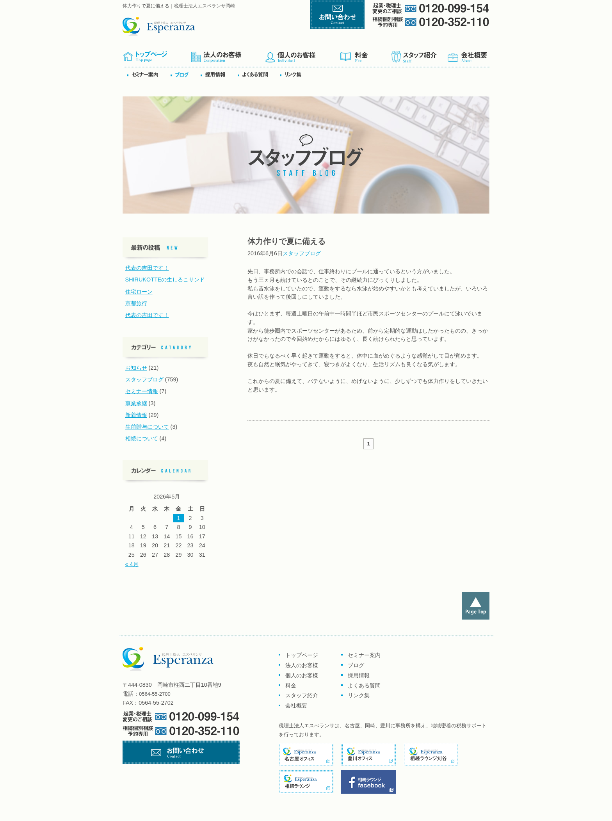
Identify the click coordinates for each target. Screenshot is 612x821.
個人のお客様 (302, 54)
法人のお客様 (301, 665)
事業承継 (136, 403)
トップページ (157, 54)
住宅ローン (139, 292)
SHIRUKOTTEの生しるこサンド (165, 279)
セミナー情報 (141, 391)
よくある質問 (258, 74)
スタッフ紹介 (419, 54)
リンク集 (293, 74)
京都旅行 (136, 303)
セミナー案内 (148, 74)
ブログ (185, 74)
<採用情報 (218, 74)
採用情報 (359, 675)
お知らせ (136, 368)
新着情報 (136, 415)
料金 (365, 54)
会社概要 (468, 54)
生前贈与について (147, 427)
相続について (141, 438)
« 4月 (132, 564)
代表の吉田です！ (147, 268)
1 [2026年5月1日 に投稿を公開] (178, 518)
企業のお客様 (228, 54)
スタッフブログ (302, 253)
